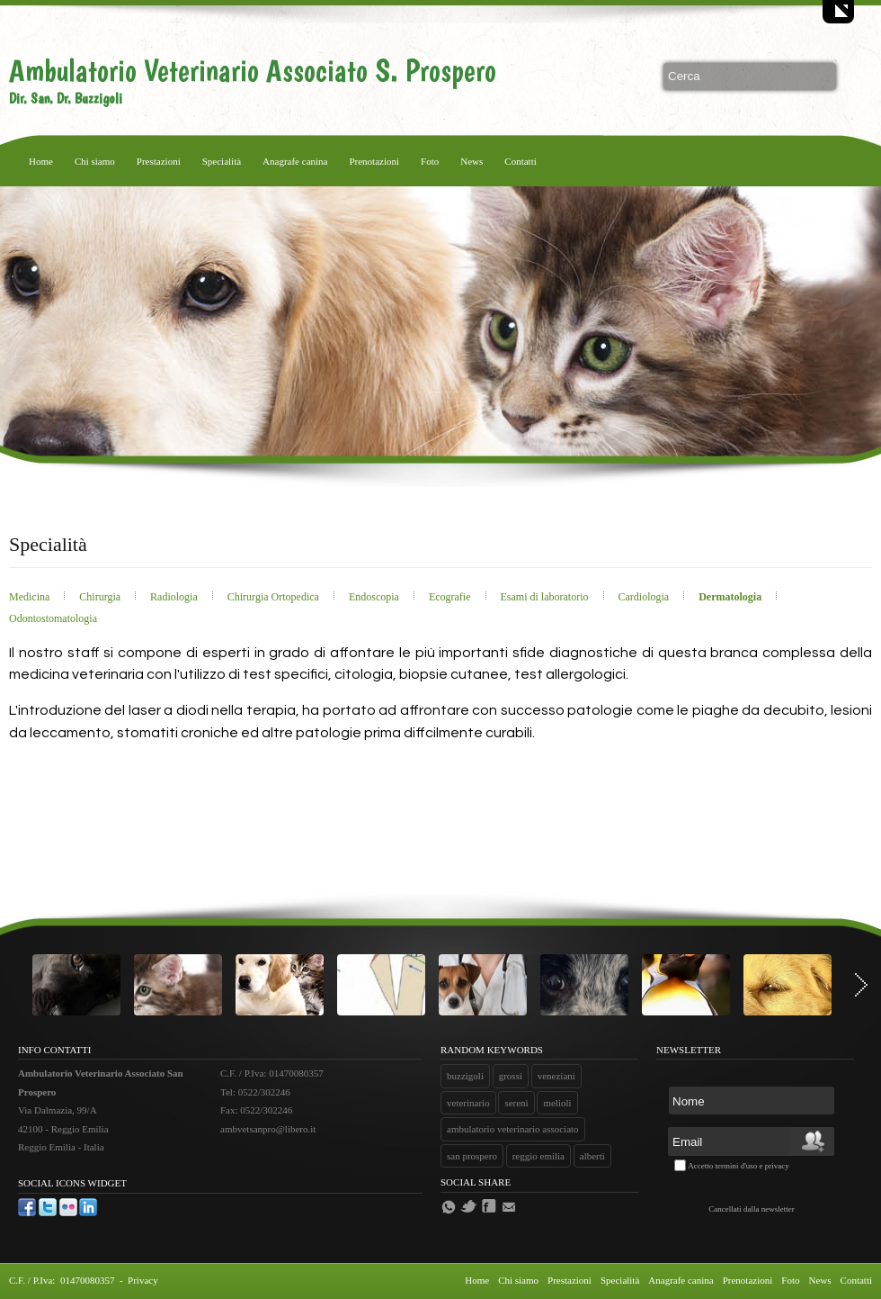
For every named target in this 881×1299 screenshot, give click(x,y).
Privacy (143, 1280)
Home (41, 161)
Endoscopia (375, 597)
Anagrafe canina (295, 161)
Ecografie (451, 597)
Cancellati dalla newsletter (751, 1208)
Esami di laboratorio (546, 597)
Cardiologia (645, 597)
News (471, 161)
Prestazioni (159, 161)
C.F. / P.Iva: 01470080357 (63, 1280)
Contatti (520, 161)
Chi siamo (95, 161)
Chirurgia (101, 597)
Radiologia (175, 597)
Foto (430, 161)
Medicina (30, 597)
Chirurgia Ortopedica (274, 597)
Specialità (221, 161)
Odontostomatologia (53, 618)
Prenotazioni (374, 161)
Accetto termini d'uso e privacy (738, 1165)
